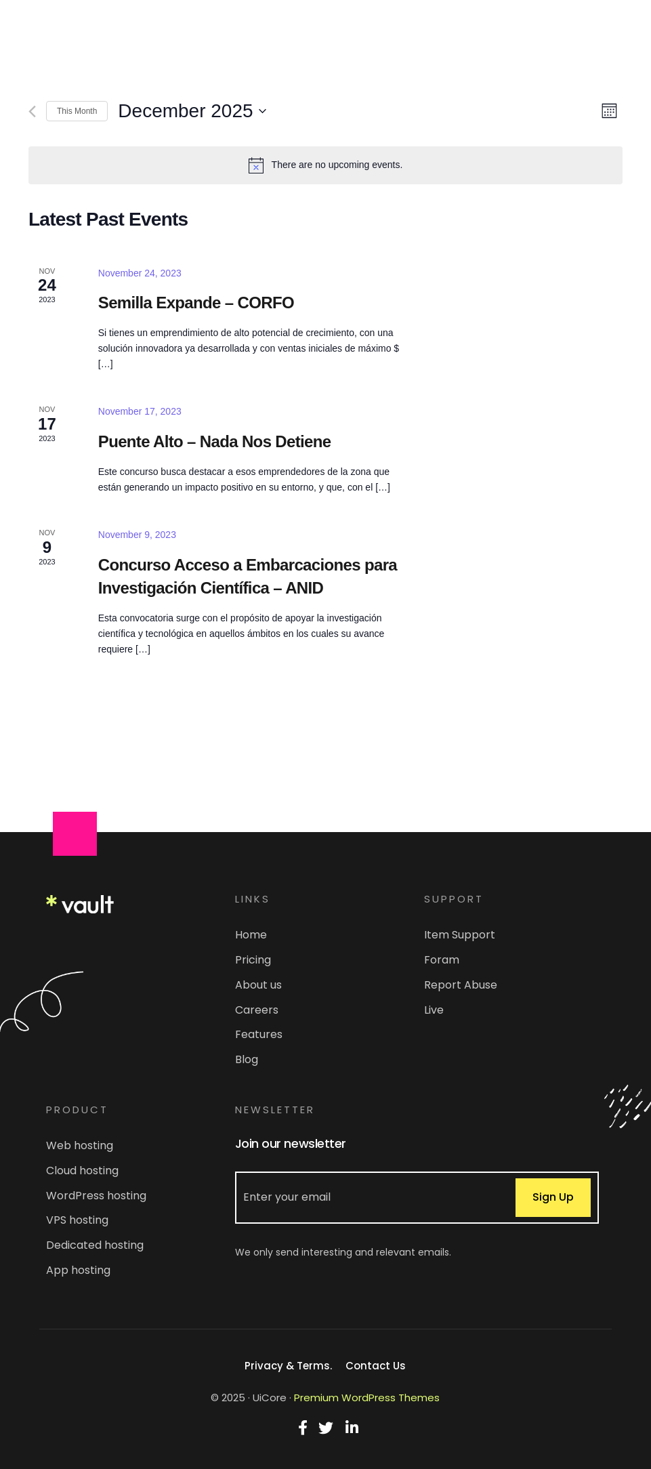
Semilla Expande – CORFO (196, 302)
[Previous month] (32, 111)
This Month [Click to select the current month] (77, 111)
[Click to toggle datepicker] (192, 111)
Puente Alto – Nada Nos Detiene (214, 441)
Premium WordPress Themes (367, 1397)
